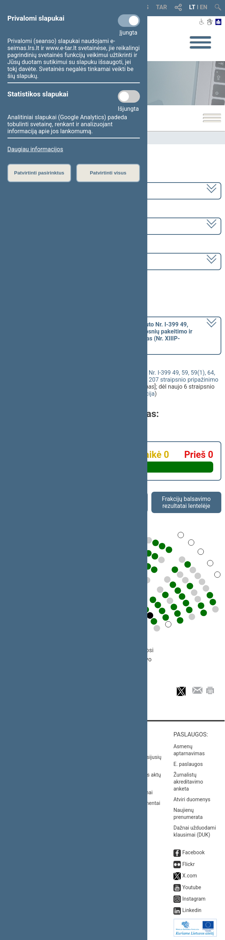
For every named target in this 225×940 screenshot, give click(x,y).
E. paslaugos (188, 764)
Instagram (193, 899)
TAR (161, 7)
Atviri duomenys (191, 799)
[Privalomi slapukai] (129, 20)
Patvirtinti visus (108, 173)
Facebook (193, 852)
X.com (189, 876)
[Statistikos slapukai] (129, 96)
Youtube (191, 887)
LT (192, 7)
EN (203, 7)
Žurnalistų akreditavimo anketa (188, 782)
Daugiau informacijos (35, 149)
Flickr (188, 864)
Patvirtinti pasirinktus (39, 173)
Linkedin (191, 910)
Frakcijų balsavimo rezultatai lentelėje (186, 502)
